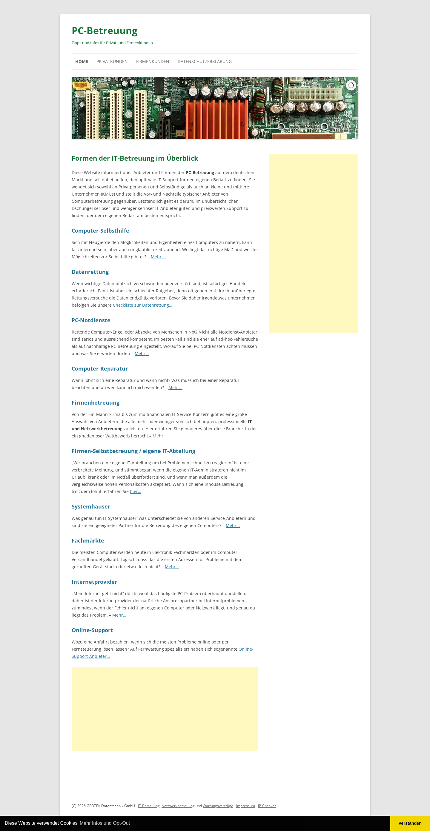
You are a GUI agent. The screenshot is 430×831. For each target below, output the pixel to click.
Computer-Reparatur (100, 368)
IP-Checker (267, 805)
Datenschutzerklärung (205, 61)
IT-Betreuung (149, 805)
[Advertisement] (165, 709)
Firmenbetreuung (95, 402)
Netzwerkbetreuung (178, 805)
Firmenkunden (152, 61)
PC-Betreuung (104, 30)
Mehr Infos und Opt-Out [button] (105, 823)
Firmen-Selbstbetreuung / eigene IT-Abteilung (133, 450)
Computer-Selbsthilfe (100, 230)
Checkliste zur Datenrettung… (142, 305)
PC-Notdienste (91, 320)
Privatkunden (112, 61)
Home (81, 61)
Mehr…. (158, 256)
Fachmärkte (88, 540)
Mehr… (142, 353)
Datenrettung (90, 271)
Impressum (245, 805)
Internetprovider (94, 581)
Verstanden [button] (410, 823)
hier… (135, 491)
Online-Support (92, 630)
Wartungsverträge (218, 805)
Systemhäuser (91, 506)
